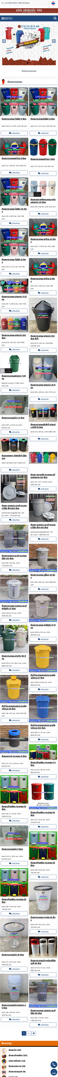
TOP (54, 1072)
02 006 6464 (11, 3)
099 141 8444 (23, 3)
